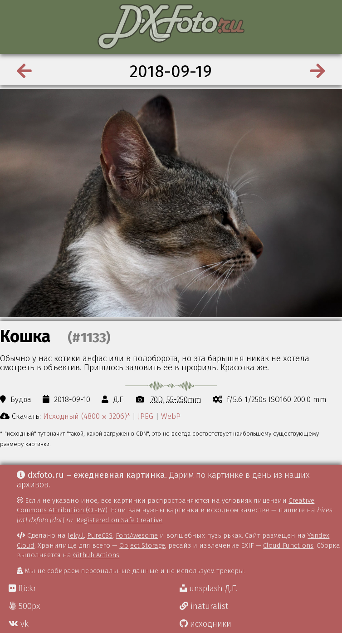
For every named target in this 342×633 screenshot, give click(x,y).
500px (24, 606)
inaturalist (204, 606)
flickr (22, 589)
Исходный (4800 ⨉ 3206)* (86, 416)
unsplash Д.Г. (209, 589)
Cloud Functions (288, 545)
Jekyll (76, 535)
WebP (171, 416)
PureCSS (99, 535)
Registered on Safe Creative (119, 520)
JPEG (145, 416)
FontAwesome (137, 535)
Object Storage (142, 545)
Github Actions (96, 555)
